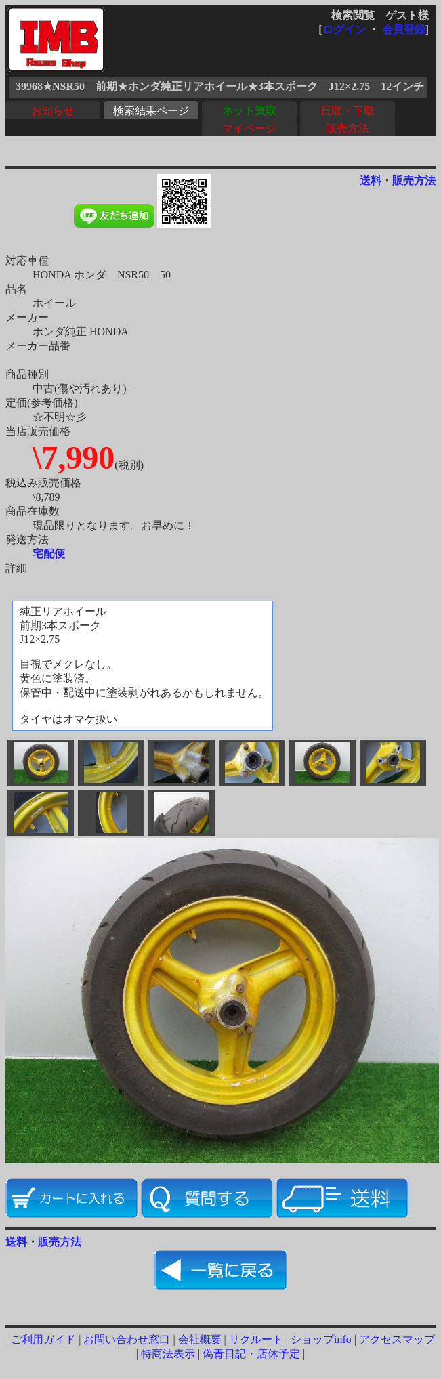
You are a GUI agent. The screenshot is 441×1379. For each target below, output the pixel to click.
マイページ (249, 128)
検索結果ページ (151, 110)
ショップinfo (321, 1339)
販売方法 (347, 128)
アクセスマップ (397, 1339)
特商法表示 (168, 1353)
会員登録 (403, 29)
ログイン (344, 29)
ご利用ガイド (43, 1339)
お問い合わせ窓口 (126, 1339)
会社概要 (200, 1339)
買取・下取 (347, 110)
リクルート (256, 1339)
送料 (370, 180)
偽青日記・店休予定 (251, 1353)
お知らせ (53, 110)
